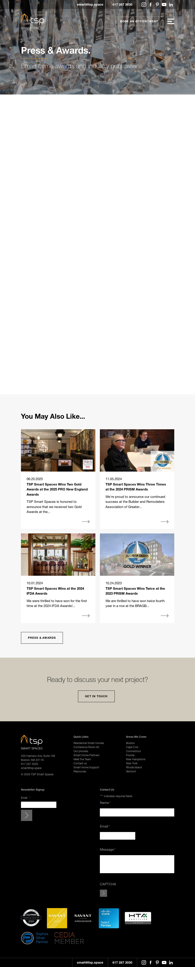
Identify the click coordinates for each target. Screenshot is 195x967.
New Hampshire (135, 759)
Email (25, 797)
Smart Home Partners (86, 755)
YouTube (164, 4)
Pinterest (157, 4)
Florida (130, 755)
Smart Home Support (86, 767)
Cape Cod (132, 747)
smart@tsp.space (90, 4)
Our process (80, 751)
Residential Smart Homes (88, 743)
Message (108, 849)
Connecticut (133, 751)
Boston (130, 743)
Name (105, 803)
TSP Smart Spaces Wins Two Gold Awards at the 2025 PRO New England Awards (57, 489)
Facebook (150, 4)
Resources (79, 771)
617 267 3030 (122, 4)
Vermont (131, 771)
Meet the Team (82, 759)
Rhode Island (134, 767)
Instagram (143, 4)
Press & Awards (42, 637)
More (86, 521)
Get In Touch (96, 696)
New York (132, 763)
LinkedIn (170, 4)
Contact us (80, 763)
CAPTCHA (108, 884)
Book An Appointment (139, 21)
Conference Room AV (86, 747)
